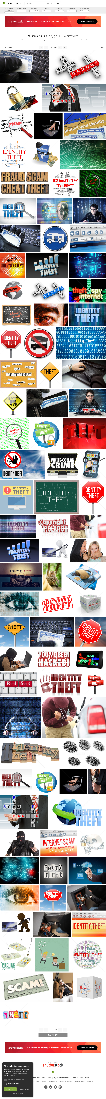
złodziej (41, 40)
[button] (17, 1093)
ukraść (20, 40)
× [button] (31, 1064)
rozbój (58, 40)
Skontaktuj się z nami (37, 1078)
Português (69, 1081)
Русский (82, 1081)
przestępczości (31, 40)
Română (76, 1081)
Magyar (44, 1081)
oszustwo (50, 40)
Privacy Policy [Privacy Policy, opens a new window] (11, 1075)
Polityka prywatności (81, 1078)
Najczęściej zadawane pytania (59, 1078)
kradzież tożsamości (80, 40)
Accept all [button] (10, 1089)
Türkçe (89, 1081)
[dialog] (17, 1079)
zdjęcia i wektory (55, 36)
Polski (63, 1081)
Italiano (38, 1081)
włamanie (66, 40)
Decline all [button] (24, 1089)
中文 (93, 1081)
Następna (53, 1035)
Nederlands (51, 1081)
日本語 (58, 1081)
